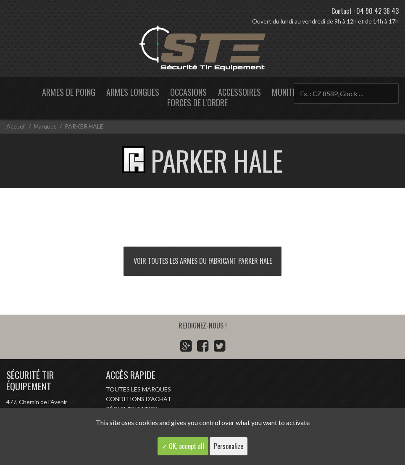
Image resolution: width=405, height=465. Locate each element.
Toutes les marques (138, 389)
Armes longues (132, 92)
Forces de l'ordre (197, 102)
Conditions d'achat (138, 398)
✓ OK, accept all (183, 446)
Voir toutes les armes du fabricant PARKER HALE (203, 261)
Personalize (228, 446)
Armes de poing (68, 92)
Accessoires (239, 92)
